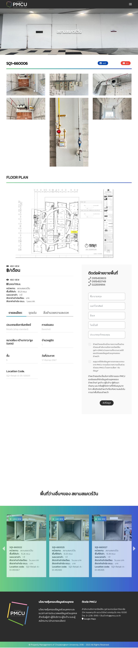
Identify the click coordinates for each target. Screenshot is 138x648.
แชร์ (103, 63)
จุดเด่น (33, 313)
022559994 (96, 285)
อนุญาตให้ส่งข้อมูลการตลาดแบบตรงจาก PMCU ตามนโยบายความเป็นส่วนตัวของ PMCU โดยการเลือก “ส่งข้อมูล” (106, 366)
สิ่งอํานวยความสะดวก (56, 313)
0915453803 (97, 278)
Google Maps (89, 619)
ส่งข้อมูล (107, 403)
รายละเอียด (15, 313)
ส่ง (126, 63)
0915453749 (97, 281)
